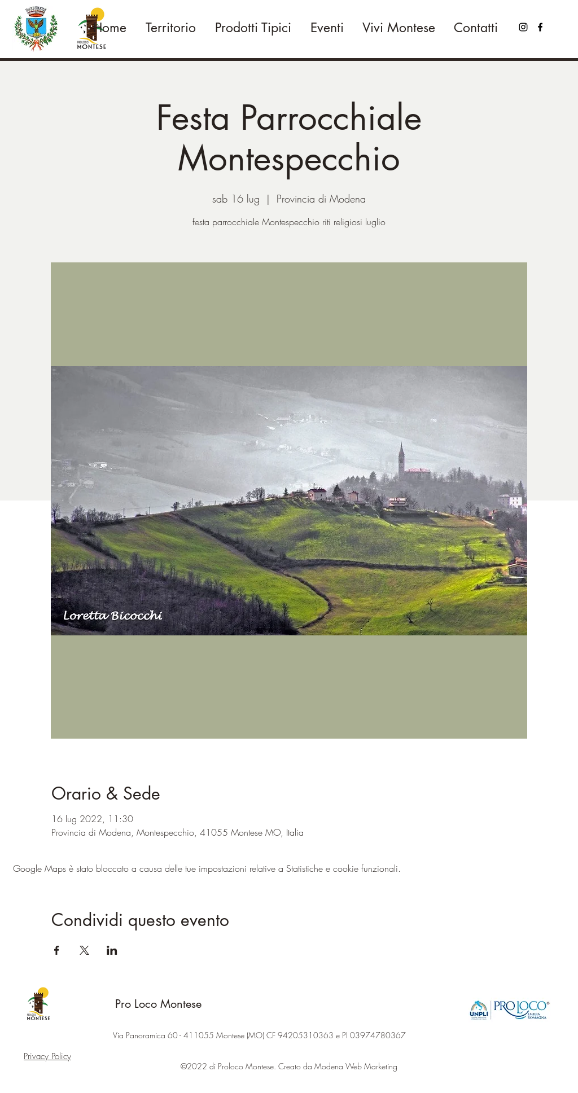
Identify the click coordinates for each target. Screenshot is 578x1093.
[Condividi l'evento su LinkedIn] (112, 950)
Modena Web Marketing (355, 1066)
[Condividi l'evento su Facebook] (56, 950)
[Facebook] (540, 27)
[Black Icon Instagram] (523, 27)
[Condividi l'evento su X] (84, 950)
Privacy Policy (47, 1056)
